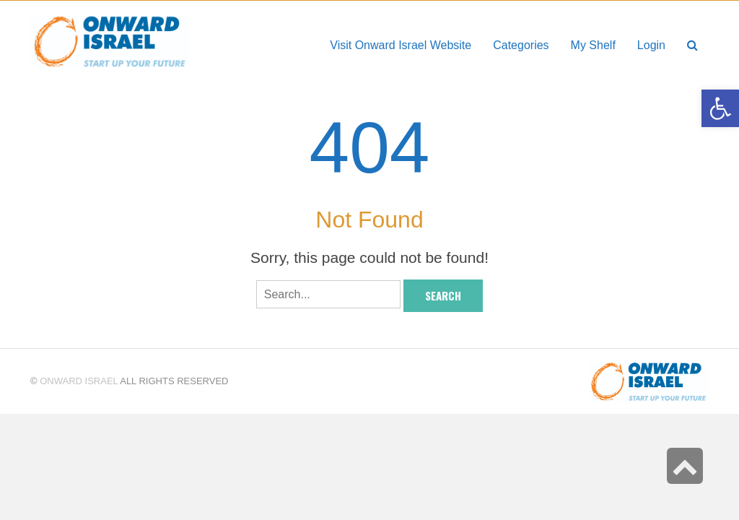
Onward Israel (79, 381)
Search (443, 295)
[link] (593, 45)
